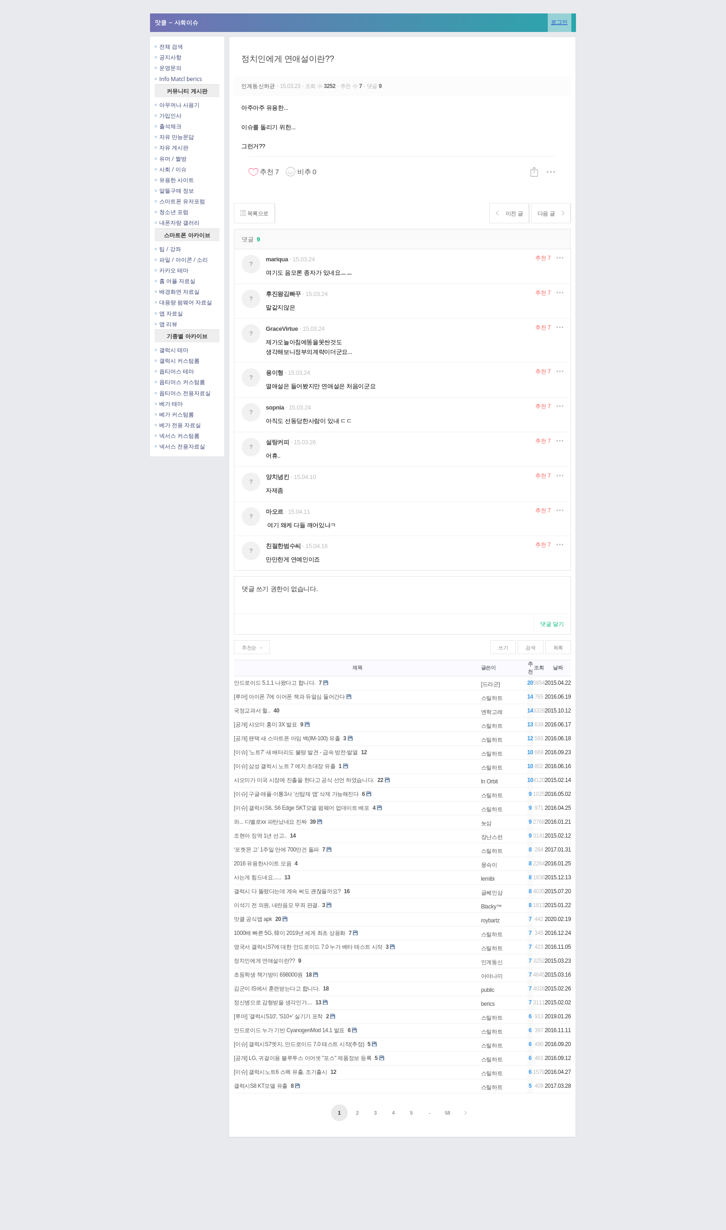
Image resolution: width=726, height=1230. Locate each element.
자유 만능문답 (174, 137)
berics (488, 1004)
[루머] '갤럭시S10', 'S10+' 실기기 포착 (278, 1016)
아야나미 (492, 976)
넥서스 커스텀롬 (177, 436)
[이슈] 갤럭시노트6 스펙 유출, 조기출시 (280, 1072)
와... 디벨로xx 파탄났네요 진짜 (270, 822)
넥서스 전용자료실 (180, 446)
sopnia (275, 407)
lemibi (487, 879)
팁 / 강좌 (168, 249)
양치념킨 (277, 476)
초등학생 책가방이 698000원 (268, 974)
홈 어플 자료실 (175, 281)
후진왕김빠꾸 (283, 293)
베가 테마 (169, 404)
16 (347, 891)
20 (278, 919)
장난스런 (492, 837)
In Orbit (489, 781)
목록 (558, 647)
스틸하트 (492, 698)
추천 (543, 258)
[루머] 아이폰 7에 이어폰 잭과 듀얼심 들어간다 (289, 697)
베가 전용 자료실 (178, 425)
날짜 (558, 667)
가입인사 (168, 116)
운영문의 (168, 68)
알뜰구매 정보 (174, 191)
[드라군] (490, 684)
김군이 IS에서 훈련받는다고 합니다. (276, 988)
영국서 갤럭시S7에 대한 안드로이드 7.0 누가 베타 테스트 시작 (308, 947)
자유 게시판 (171, 147)
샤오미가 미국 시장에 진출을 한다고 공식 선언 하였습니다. (304, 780)
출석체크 (168, 126)
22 (380, 780)
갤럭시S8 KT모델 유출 (261, 1086)
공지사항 (168, 57)
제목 (357, 667)
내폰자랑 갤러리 (177, 223)
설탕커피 (277, 442)
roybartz (490, 920)
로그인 (559, 22)
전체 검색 (169, 46)
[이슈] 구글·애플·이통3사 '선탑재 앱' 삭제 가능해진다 (296, 794)
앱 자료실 (169, 313)
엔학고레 (492, 712)
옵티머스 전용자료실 (183, 393)
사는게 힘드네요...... (257, 877)
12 (364, 752)
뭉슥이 (489, 865)
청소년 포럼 (171, 212)
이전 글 (505, 213)
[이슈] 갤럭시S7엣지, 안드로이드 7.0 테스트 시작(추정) (299, 1044)
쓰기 (503, 647)
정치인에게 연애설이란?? (287, 58)
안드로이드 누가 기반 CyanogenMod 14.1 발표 (289, 1030)
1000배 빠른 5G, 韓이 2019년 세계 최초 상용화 (289, 933)
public (487, 990)
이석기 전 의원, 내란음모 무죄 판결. (276, 905)
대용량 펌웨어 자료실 (183, 302)
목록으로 (256, 213)
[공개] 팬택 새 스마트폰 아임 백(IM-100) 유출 (287, 738)
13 (287, 877)
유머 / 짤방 (171, 159)
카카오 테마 (171, 270)
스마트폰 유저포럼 (180, 201)
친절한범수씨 (283, 545)
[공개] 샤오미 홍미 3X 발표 (265, 724)
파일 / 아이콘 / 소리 (181, 260)
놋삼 (486, 823)
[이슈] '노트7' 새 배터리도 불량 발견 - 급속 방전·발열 (296, 752)
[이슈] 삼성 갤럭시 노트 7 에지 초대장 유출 (284, 766)
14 (293, 836)
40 (277, 710)
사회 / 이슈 (171, 169)
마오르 (274, 511)
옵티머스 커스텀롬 (180, 382)
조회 (539, 667)
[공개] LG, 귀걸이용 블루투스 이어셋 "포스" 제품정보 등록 (302, 1058)
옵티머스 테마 (174, 371)
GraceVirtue (282, 328)
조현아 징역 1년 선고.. (260, 836)
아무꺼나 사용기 (177, 105)
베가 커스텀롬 (174, 414)
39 (313, 822)
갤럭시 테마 (171, 350)
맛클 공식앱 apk (253, 919)
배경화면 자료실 (177, 292)
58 (448, 1113)
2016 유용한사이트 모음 (262, 863)
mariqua (277, 259)
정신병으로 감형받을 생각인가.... (273, 1002)
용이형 (274, 372)
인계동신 (492, 962)
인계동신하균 (259, 86)
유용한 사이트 (174, 180)
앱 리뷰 (166, 324)
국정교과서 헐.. (252, 710)
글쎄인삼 (492, 892)
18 (309, 974)
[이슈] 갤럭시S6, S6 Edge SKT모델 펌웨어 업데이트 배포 (301, 808)
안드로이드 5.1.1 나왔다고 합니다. (274, 683)
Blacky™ (491, 906)
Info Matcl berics (178, 79)
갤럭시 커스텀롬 (177, 361)
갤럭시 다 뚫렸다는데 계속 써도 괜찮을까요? (287, 891)
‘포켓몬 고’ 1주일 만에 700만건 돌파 (276, 849)
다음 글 (549, 213)
